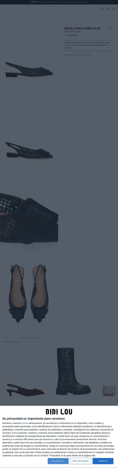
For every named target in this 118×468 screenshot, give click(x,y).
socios (25, 423)
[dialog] (59, 437)
